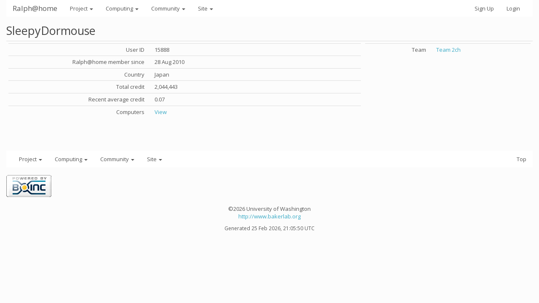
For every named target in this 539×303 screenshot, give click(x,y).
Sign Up (484, 8)
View (161, 112)
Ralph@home (35, 8)
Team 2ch (448, 49)
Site (205, 8)
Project (81, 8)
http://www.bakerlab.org (269, 216)
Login (513, 8)
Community (168, 8)
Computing (122, 8)
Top (521, 159)
